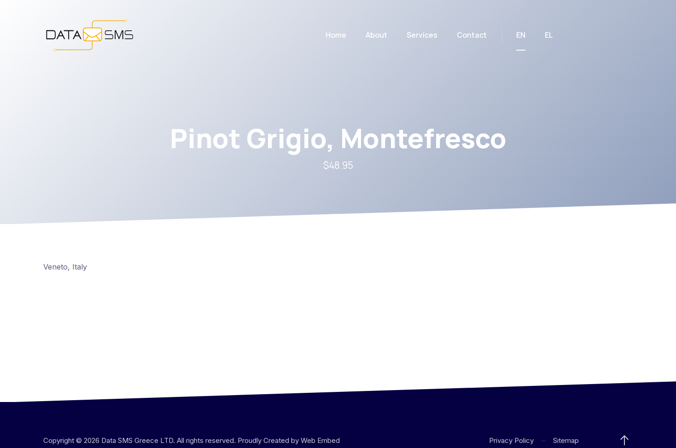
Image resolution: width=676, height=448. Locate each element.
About (376, 35)
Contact (472, 35)
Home (336, 35)
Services (422, 35)
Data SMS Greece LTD (137, 440)
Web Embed (320, 440)
